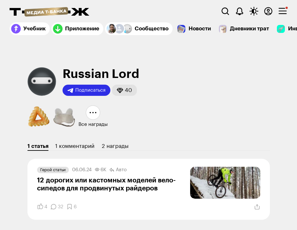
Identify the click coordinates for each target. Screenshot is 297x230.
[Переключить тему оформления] (254, 11)
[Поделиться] (257, 207)
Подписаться (86, 90)
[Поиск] (225, 11)
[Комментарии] (57, 206)
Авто (118, 169)
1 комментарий (74, 146)
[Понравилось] (42, 206)
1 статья (37, 146)
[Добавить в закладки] (71, 206)
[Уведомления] (239, 11)
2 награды (115, 146)
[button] (124, 90)
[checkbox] (282, 11)
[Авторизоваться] (268, 11)
